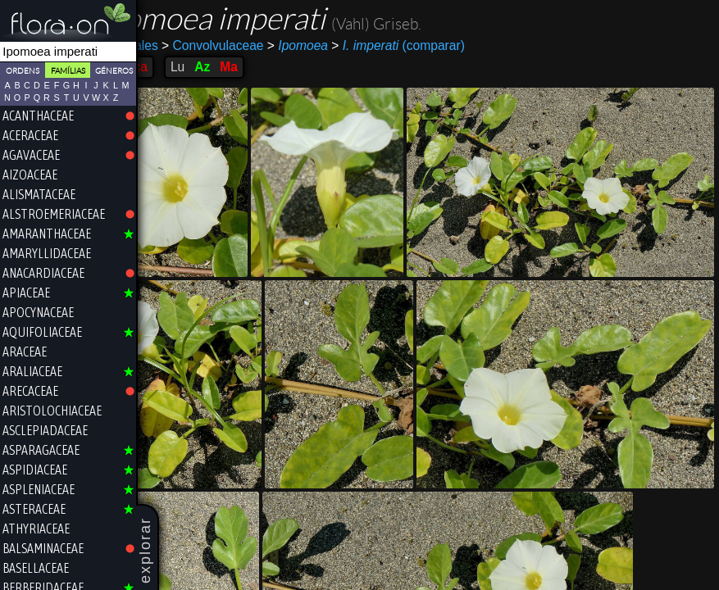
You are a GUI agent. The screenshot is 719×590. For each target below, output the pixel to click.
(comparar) (440, 46)
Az (245, 67)
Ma (271, 67)
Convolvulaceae (255, 45)
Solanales (172, 45)
